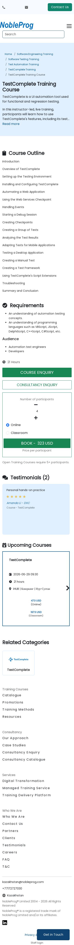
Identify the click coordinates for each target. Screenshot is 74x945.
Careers (9, 852)
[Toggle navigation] (69, 25)
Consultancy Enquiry (21, 752)
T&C (6, 866)
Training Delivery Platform (26, 795)
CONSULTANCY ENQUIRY (37, 384)
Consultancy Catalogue (24, 759)
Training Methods (18, 709)
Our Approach (15, 738)
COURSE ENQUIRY (37, 372)
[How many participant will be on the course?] (37, 411)
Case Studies (14, 745)
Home (8, 54)
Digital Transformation (23, 781)
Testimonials (14, 845)
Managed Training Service (26, 788)
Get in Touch (53, 934)
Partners (10, 831)
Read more (11, 124)
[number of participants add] (37, 418)
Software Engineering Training (35, 54)
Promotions (12, 702)
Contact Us (60, 7)
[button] (66, 588)
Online (16, 425)
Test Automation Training (23, 64)
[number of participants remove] (37, 405)
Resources (11, 716)
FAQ (6, 859)
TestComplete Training (22, 69)
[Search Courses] (33, 34)
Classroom (19, 433)
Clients (8, 838)
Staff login (37, 942)
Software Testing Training (23, 59)
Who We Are (13, 816)
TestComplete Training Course (26, 74)
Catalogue (11, 695)
